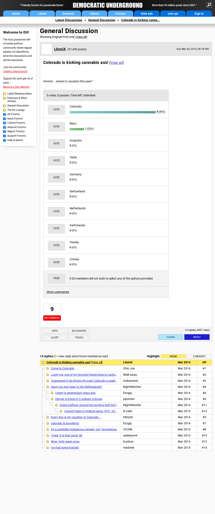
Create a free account (15, 71)
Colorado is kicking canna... (140, 20)
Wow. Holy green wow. (65, 441)
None (173, 356)
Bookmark (79, 330)
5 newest (199, 356)
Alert (55, 337)
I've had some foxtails (65, 447)
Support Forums (16, 135)
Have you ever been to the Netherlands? (76, 386)
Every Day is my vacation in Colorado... (76, 417)
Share (170, 337)
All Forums (13, 114)
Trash (79, 337)
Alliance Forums (16, 127)
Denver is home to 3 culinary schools (78, 399)
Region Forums (16, 131)
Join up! (173, 13)
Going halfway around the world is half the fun (90, 405)
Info (55, 330)
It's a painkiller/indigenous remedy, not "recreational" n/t (87, 429)
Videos (94, 13)
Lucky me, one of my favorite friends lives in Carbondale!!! (88, 374)
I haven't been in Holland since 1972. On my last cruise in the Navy (106, 411)
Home (16, 13)
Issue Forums (15, 118)
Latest (42, 13)
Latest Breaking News (19, 93)
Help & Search (15, 140)
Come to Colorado (62, 368)
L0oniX (60, 49)
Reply (197, 337)
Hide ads (147, 13)
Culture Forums (16, 122)
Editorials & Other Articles (17, 100)
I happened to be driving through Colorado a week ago (86, 380)
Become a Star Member (16, 86)
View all (81, 37)
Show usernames (58, 292)
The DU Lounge (16, 110)
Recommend (52, 317)
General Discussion (101, 20)
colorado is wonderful (65, 423)
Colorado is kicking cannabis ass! (68, 362)
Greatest (68, 13)
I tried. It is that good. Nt (66, 435)
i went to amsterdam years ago (75, 393)
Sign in (199, 13)
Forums (120, 13)
